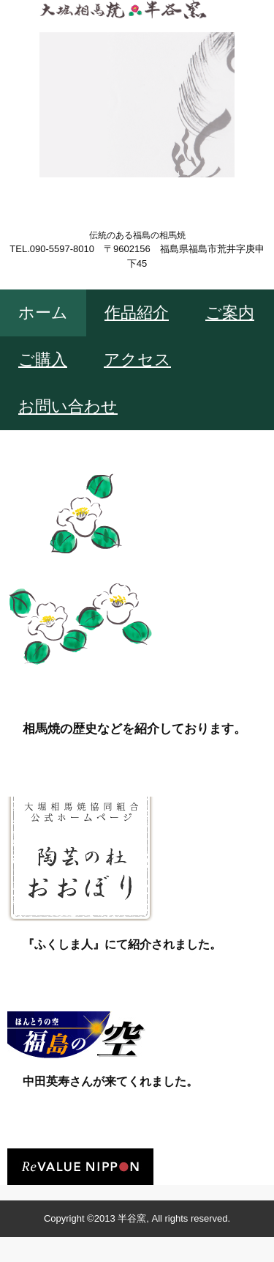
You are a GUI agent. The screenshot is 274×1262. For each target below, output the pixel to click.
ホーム (43, 312)
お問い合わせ (68, 406)
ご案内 (229, 312)
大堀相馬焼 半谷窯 (137, 45)
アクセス (137, 359)
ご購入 (42, 359)
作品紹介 (136, 312)
